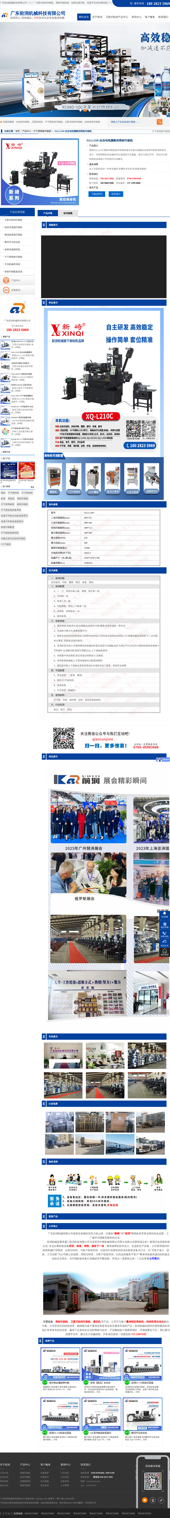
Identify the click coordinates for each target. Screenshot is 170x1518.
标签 (3, 498)
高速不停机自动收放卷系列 (14, 515)
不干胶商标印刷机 (42, 131)
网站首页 (84, 17)
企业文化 (4, 1477)
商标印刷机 (22, 498)
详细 (69, 1389)
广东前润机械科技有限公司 (13, 3)
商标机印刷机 (31, 1513)
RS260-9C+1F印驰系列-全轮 (22, 407)
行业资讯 (65, 1477)
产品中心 (26, 131)
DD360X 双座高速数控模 (21, 417)
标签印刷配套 (7, 527)
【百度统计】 (90, 1503)
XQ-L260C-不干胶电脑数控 (22, 396)
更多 (32, 487)
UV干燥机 (6, 544)
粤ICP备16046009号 (65, 1499)
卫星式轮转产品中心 (117, 17)
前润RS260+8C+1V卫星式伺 (22, 341)
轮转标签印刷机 (92, 122)
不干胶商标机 (7, 504)
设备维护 (45, 1473)
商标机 (11, 498)
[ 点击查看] (149, 1258)
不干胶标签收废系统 (11, 510)
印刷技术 (45, 1477)
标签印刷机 (22, 504)
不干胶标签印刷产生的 (20, 428)
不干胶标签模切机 (10, 533)
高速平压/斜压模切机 (97, 3)
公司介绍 (4, 1473)
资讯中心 (137, 17)
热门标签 (6, 486)
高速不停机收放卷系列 (12, 521)
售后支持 (45, 1485)
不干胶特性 (13, 493)
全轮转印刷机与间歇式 (20, 363)
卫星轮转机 (37, 122)
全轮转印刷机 (23, 122)
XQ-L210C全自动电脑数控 (21, 352)
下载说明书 (96, 194)
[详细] (17, 347)
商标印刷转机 (62, 3)
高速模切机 (25, 1481)
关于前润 (97, 17)
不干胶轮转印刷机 (54, 122)
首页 (17, 131)
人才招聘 (65, 1485)
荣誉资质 (4, 1481)
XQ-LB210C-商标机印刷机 (21, 374)
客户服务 (150, 17)
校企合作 (4, 1485)
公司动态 (65, 1473)
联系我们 (163, 17)
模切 (3, 493)
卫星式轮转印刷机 (45, 3)
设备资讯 (65, 1481)
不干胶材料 (27, 493)
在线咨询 (15, 290)
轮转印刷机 (25, 1477)
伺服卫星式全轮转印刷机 (13, 538)
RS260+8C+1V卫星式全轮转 (22, 439)
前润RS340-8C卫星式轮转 (21, 385)
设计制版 (45, 1481)
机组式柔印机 (78, 3)
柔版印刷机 (25, 1473)
